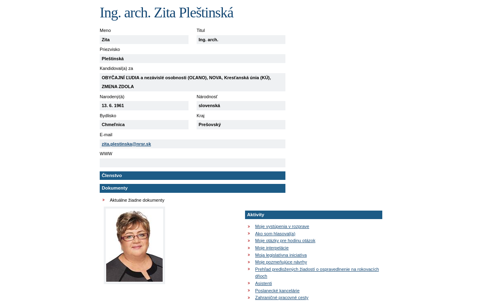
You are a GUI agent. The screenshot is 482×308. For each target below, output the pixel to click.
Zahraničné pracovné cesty (281, 297)
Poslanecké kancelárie (277, 290)
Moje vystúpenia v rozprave (282, 226)
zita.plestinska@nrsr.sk (126, 143)
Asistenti (263, 283)
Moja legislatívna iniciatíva (281, 255)
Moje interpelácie (272, 247)
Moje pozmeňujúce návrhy (281, 261)
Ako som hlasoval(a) (275, 233)
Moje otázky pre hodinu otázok (285, 240)
